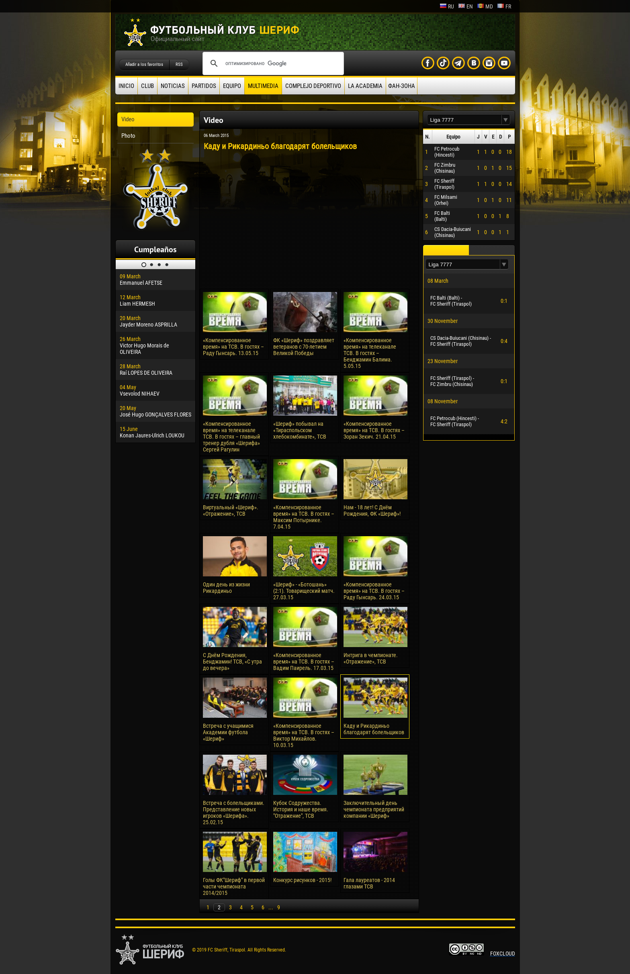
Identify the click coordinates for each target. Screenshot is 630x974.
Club (147, 86)
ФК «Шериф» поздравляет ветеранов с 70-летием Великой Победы (303, 346)
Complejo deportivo (313, 86)
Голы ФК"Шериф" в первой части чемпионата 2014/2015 (234, 886)
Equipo (232, 86)
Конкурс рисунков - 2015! (302, 880)
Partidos (204, 86)
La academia (365, 86)
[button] (505, 120)
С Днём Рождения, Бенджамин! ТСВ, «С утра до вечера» (232, 661)
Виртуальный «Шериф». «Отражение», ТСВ (230, 510)
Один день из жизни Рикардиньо (226, 587)
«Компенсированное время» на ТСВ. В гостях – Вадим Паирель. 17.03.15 (303, 661)
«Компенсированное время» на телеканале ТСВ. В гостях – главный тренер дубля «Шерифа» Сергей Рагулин (231, 437)
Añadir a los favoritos (144, 64)
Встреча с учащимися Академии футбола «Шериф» (228, 732)
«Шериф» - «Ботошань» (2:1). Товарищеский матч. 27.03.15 (304, 590)
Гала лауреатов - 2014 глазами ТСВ (369, 883)
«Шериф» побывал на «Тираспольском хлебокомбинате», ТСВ (299, 430)
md (485, 6)
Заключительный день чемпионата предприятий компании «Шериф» (374, 809)
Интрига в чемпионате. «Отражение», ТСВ (371, 658)
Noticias (173, 86)
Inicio (126, 86)
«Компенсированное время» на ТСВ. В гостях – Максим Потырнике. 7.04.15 (303, 517)
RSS (179, 64)
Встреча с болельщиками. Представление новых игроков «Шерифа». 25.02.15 (233, 812)
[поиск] (272, 63)
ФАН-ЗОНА (401, 86)
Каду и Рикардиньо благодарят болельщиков (374, 729)
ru (447, 6)
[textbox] (464, 120)
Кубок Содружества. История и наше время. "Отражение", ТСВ (300, 809)
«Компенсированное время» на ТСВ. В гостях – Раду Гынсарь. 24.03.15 (374, 590)
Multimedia (263, 86)
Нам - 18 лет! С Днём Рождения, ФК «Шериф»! (372, 510)
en (465, 6)
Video (128, 119)
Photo (128, 135)
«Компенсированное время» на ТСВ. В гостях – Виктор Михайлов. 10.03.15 (303, 735)
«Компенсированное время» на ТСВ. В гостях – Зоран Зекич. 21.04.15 (374, 430)
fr (504, 6)
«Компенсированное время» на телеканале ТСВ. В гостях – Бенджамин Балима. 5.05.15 (370, 353)
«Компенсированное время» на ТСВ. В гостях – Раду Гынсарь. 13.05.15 (233, 346)
